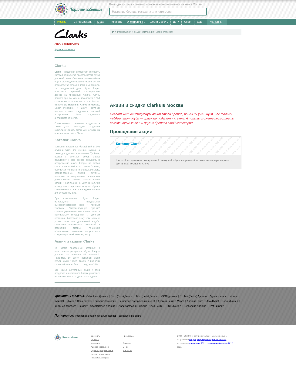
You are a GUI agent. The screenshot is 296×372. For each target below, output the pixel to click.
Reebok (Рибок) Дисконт (193, 296)
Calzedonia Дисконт (97, 296)
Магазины (216, 21)
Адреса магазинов (65, 49)
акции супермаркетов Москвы (211, 339)
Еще (199, 21)
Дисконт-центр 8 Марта (171, 301)
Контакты (127, 350)
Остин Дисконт (230, 301)
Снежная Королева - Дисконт (71, 306)
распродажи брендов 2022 (220, 343)
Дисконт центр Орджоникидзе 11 (137, 301)
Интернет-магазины (100, 354)
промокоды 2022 (197, 343)
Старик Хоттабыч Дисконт (132, 306)
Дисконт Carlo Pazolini (79, 301)
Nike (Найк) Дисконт (147, 296)
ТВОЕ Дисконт (173, 306)
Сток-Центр (156, 306)
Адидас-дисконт (219, 296)
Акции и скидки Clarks (67, 43)
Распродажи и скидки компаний (135, 31)
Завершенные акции (130, 315)
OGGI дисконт (169, 296)
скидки (192, 339)
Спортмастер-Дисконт (102, 306)
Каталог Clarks (129, 144)
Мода (100, 21)
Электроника (135, 21)
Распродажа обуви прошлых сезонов (95, 315)
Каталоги (95, 343)
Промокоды (128, 336)
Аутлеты (95, 339)
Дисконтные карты (100, 357)
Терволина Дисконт (195, 306)
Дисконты (95, 336)
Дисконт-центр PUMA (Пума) (203, 301)
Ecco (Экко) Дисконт (122, 296)
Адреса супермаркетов (102, 350)
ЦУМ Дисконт (216, 306)
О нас (125, 347)
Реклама (127, 343)
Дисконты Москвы (69, 296)
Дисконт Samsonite (105, 301)
